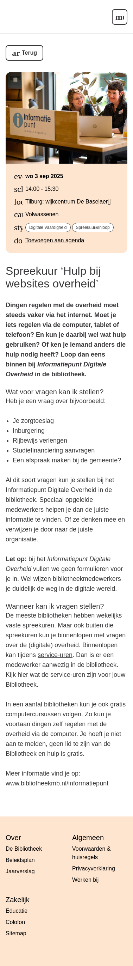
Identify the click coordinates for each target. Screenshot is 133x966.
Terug (29, 53)
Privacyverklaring (93, 868)
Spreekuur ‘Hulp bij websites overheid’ (53, 277)
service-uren (55, 654)
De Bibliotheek (24, 849)
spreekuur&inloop (93, 227)
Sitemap (16, 933)
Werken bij (85, 880)
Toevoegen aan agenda (54, 240)
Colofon (15, 922)
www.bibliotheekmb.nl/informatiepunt (57, 783)
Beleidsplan (20, 860)
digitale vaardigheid (48, 227)
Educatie (16, 911)
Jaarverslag (20, 871)
